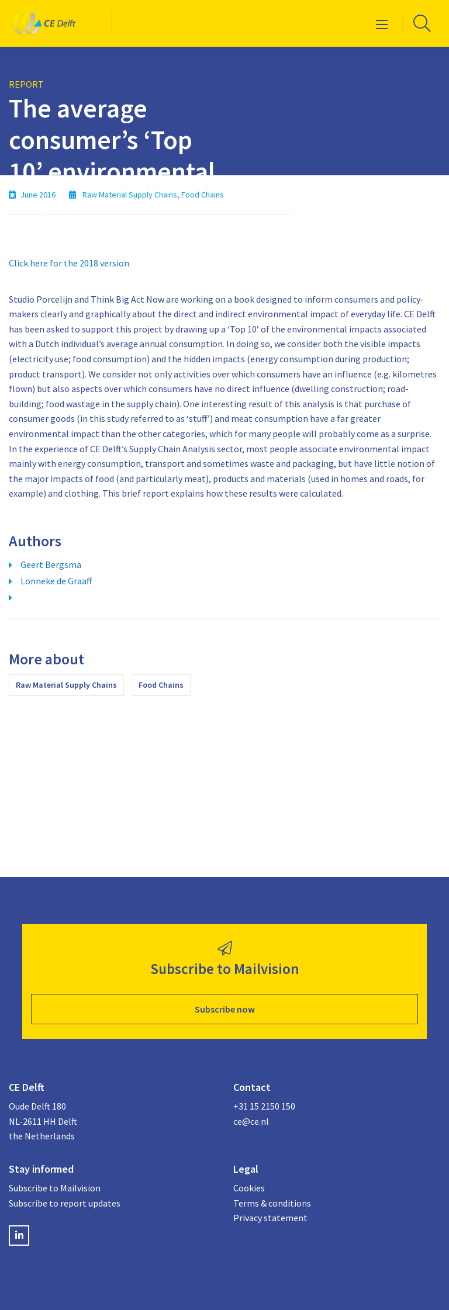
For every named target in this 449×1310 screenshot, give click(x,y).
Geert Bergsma (50, 564)
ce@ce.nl (251, 1121)
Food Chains (161, 685)
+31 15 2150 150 (264, 1106)
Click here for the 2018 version (69, 263)
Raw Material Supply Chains (66, 685)
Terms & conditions (272, 1203)
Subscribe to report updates (64, 1203)
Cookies (249, 1188)
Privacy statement (270, 1218)
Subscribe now (225, 1009)
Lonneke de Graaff (56, 581)
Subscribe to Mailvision (55, 1188)
